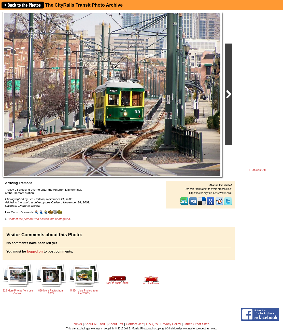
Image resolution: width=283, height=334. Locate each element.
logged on (35, 251)
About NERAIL (95, 324)
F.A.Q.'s (152, 324)
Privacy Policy (170, 324)
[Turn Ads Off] (257, 170)
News (78, 324)
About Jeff (115, 324)
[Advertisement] (257, 89)
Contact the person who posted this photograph (39, 218)
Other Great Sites (196, 324)
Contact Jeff (135, 324)
